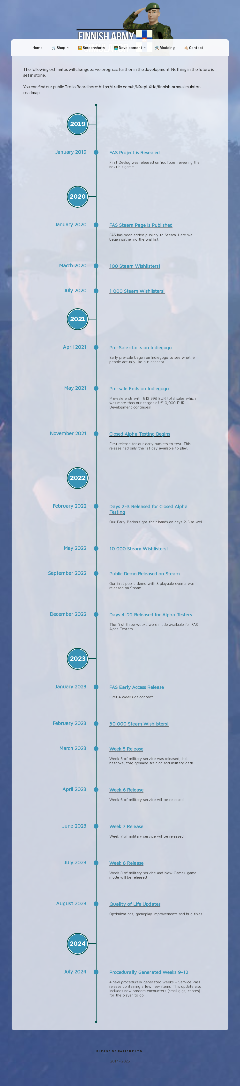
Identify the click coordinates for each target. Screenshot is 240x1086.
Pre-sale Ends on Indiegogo (139, 388)
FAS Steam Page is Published (140, 225)
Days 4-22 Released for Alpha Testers (150, 614)
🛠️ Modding (165, 48)
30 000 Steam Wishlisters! (139, 724)
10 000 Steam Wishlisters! (138, 548)
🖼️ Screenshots (91, 48)
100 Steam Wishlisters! (134, 266)
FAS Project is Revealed (134, 152)
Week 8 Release (126, 863)
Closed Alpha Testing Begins (139, 434)
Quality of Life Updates (134, 904)
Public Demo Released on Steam (144, 573)
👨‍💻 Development (130, 48)
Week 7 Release (126, 826)
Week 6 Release (126, 789)
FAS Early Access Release (136, 687)
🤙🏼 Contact (193, 48)
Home (37, 48)
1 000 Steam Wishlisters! (137, 291)
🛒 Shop (61, 48)
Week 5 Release (126, 748)
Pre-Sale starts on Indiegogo (140, 347)
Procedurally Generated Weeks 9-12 (148, 972)
